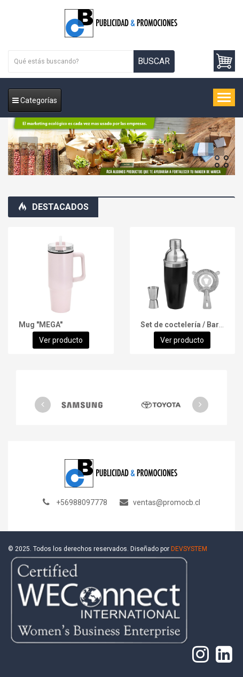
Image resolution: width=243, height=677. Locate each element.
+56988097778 (81, 502)
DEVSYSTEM (189, 549)
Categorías (34, 100)
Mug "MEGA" (40, 324)
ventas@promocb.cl (166, 502)
